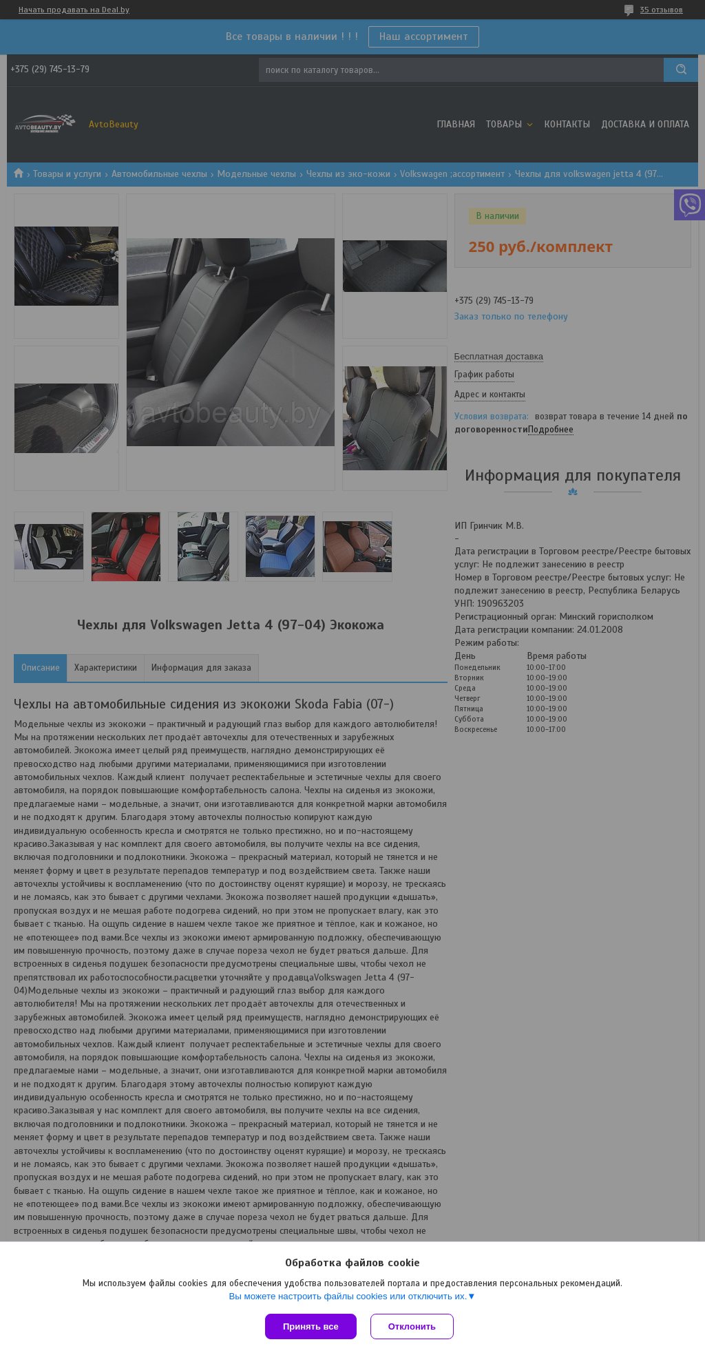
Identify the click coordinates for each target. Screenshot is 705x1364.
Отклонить (412, 1326)
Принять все (311, 1326)
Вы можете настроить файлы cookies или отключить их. (348, 1296)
